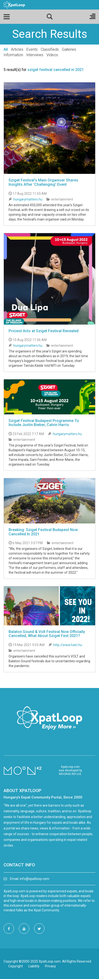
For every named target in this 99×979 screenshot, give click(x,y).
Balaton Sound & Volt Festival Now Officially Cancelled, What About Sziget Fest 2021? (47, 633)
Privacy (50, 966)
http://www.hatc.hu (67, 645)
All (6, 49)
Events (32, 49)
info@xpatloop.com (34, 879)
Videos (52, 55)
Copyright (15, 966)
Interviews (34, 55)
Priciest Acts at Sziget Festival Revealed (44, 331)
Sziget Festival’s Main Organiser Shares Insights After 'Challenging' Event (43, 182)
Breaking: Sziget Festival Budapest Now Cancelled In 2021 (43, 531)
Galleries (69, 49)
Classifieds (50, 49)
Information (13, 55)
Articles (17, 49)
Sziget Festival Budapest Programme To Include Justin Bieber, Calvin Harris (44, 422)
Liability (34, 966)
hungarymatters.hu (27, 199)
